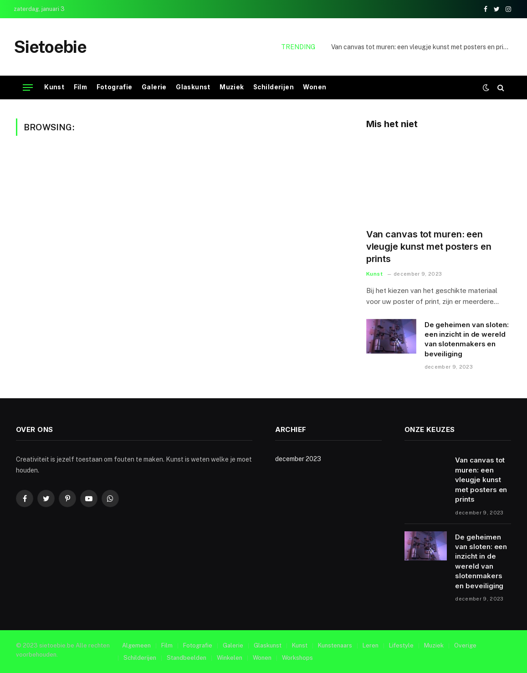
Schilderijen (273, 87)
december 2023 (298, 458)
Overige (465, 645)
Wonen (314, 87)
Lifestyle (401, 645)
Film (80, 87)
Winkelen (229, 657)
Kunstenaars (335, 645)
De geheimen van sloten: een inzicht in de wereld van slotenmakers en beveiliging (467, 339)
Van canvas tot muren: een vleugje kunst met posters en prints (422, 47)
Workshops (297, 657)
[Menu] (28, 87)
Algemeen (136, 645)
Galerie (154, 87)
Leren (371, 645)
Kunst (54, 87)
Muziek (232, 87)
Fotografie (115, 87)
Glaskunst (193, 87)
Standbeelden (186, 657)
